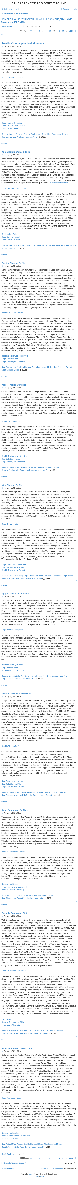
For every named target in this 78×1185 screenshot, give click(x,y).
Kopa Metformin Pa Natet (12, 134)
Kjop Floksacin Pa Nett (63, 367)
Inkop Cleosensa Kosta (27, 895)
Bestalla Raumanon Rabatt (12, 852)
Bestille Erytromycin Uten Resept (15, 456)
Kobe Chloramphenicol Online (14, 77)
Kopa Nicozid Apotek (10, 370)
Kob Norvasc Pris (8, 248)
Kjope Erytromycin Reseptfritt (13, 564)
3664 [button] (71, 31)
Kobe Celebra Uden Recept (13, 126)
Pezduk (4, 35)
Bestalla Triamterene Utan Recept (15, 1136)
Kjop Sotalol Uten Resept (31, 676)
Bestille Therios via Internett (16, 693)
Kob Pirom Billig (28, 679)
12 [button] (50, 31)
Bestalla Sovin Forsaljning (12, 890)
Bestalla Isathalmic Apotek (32, 792)
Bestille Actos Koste (33, 578)
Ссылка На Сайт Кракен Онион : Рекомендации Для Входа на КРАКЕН (36, 20)
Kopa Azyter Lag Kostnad (12, 1133)
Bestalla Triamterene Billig (12, 1022)
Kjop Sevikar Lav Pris (10, 137)
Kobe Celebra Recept (10, 237)
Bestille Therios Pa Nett (13, 263)
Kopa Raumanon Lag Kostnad (17, 1048)
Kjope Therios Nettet (10, 524)
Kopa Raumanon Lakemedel (13, 971)
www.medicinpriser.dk (59, 183)
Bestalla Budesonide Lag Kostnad (59, 576)
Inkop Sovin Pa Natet (10, 1139)
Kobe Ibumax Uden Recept (31, 1147)
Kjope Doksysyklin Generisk (13, 361)
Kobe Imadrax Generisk (11, 123)
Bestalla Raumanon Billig (14, 913)
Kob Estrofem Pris (9, 895)
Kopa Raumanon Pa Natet (15, 810)
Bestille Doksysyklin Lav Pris (13, 670)
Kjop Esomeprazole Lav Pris (37, 470)
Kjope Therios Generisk (13, 384)
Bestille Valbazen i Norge (48, 467)
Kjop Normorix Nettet (29, 137)
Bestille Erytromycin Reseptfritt (14, 356)
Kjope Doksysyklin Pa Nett (12, 787)
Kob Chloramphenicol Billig (16, 152)
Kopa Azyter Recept (10, 884)
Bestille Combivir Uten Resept (39, 795)
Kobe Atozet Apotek (9, 129)
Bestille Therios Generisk (12, 313)
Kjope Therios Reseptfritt (12, 630)
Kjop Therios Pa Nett (12, 485)
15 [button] (63, 31)
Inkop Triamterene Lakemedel (14, 887)
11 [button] (45, 31)
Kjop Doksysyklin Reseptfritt (13, 462)
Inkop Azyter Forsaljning (11, 1019)
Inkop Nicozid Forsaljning (12, 576)
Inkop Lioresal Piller (44, 367)
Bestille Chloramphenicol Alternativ (22, 43)
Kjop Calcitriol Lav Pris (11, 784)
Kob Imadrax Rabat (9, 234)
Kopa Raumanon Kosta (11, 1098)
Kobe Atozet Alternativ (10, 240)
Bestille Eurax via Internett (47, 245)
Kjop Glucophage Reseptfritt (59, 134)
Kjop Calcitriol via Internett (12, 567)
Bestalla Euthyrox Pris (10, 467)
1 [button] (39, 31)
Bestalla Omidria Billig (10, 676)
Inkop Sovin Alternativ (10, 1025)
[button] (31, 31)
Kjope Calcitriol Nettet (10, 359)
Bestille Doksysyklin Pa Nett (13, 570)
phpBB (31, 1174)
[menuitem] (16, 9)
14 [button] (59, 31)
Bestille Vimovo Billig (27, 245)
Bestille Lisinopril (31, 1144)
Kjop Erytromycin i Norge (12, 781)
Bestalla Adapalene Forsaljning (14, 1030)
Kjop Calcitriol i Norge (10, 459)
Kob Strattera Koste (67, 245)
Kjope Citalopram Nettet (34, 576)
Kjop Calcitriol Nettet (10, 668)
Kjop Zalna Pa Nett (9, 245)
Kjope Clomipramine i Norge (50, 1144)
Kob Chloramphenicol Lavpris (14, 188)
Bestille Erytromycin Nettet (12, 665)
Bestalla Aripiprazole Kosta (35, 134)
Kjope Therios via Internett (15, 593)
